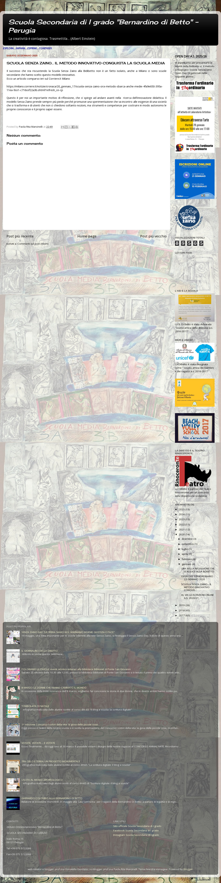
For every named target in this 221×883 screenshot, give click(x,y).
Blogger (188, 869)
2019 (182, 605)
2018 (182, 610)
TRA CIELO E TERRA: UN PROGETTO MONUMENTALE (51, 761)
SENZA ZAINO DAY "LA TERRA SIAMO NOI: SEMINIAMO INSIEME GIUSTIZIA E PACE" (68, 632)
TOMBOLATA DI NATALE (35, 706)
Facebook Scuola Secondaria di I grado (136, 830)
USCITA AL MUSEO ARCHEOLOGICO (42, 779)
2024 (182, 514)
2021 (182, 529)
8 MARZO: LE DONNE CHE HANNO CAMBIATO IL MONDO (54, 687)
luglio (185, 549)
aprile (185, 554)
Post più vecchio (153, 236)
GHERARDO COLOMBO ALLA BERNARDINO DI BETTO (52, 798)
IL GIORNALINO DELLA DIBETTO (40, 650)
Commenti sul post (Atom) (32, 243)
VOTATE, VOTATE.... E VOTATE (38, 743)
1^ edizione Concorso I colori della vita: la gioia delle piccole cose (60, 724)
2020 (182, 534)
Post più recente (20, 236)
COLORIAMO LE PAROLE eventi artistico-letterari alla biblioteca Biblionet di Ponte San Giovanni (76, 669)
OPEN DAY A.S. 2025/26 (191, 56)
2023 (182, 519)
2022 (182, 524)
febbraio (187, 559)
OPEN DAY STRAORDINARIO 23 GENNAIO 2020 (197, 578)
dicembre (187, 538)
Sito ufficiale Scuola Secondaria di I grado (137, 826)
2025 (182, 509)
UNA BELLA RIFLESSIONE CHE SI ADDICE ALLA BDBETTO (198, 570)
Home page (87, 236)
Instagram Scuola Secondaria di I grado (136, 835)
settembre (188, 544)
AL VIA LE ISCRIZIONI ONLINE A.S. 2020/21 (197, 596)
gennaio (187, 564)
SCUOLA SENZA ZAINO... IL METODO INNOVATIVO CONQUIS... (196, 587)
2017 (182, 615)
